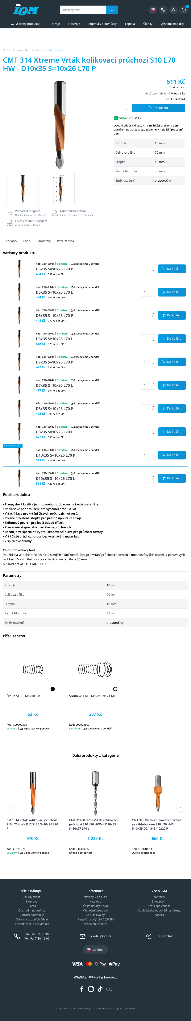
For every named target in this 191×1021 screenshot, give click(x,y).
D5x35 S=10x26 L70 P (54, 269)
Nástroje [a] (74, 24)
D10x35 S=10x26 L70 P (55, 455)
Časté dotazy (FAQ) (95, 905)
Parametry (44, 241)
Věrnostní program (95, 910)
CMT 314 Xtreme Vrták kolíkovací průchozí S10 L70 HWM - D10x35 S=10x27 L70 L (93, 824)
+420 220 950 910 (36, 934)
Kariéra (159, 914)
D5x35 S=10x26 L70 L (54, 292)
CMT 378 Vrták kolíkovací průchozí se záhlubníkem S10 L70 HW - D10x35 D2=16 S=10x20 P (157, 824)
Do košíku (158, 108)
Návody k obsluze (95, 897)
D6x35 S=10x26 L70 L (54, 338)
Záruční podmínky (32, 914)
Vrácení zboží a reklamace (32, 923)
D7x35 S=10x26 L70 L (54, 385)
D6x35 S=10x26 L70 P (54, 315)
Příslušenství (65, 241)
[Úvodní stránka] (4, 50)
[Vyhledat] (112, 10)
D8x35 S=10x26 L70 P (54, 408)
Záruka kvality (95, 914)
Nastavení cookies (95, 923)
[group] (22, 189)
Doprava (31, 901)
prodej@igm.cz (100, 936)
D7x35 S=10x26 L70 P (54, 362)
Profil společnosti (159, 905)
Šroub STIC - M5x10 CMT (24, 696)
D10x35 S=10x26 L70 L (55, 478)
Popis (27, 241)
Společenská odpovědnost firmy (159, 910)
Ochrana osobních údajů (32, 919)
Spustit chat (164, 936)
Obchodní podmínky (31, 910)
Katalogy (95, 901)
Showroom (159, 901)
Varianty (11, 241)
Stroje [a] (56, 24)
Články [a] (147, 24)
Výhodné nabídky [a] (172, 24)
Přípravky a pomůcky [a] (102, 24)
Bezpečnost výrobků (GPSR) (95, 919)
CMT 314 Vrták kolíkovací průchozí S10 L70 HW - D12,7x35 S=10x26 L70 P (32, 824)
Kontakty (159, 897)
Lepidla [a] (130, 24)
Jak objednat (32, 897)
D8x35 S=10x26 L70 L (54, 431)
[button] (10, 808)
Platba (32, 905)
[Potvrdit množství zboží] (172, 268)
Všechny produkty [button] (25, 23)
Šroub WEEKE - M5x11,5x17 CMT (92, 696)
